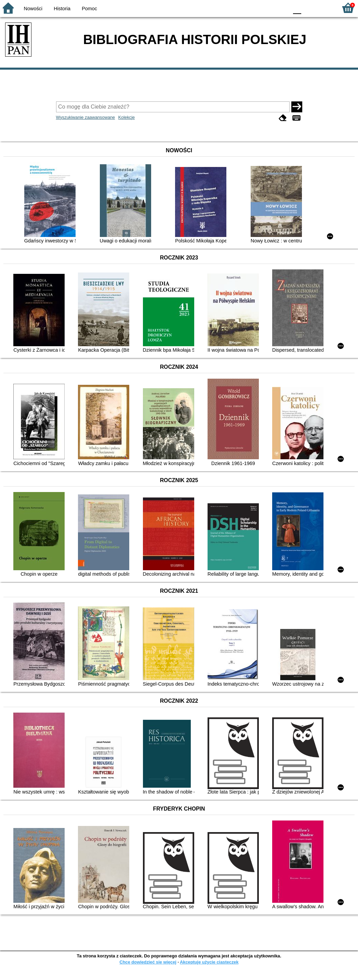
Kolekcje (126, 117)
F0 (297, 8)
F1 (309, 8)
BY (281, 8)
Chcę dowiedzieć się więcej (147, 962)
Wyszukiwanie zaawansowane (85, 117)
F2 (324, 8)
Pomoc (89, 8)
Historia (62, 8)
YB (267, 8)
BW (253, 8)
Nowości (33, 8)
